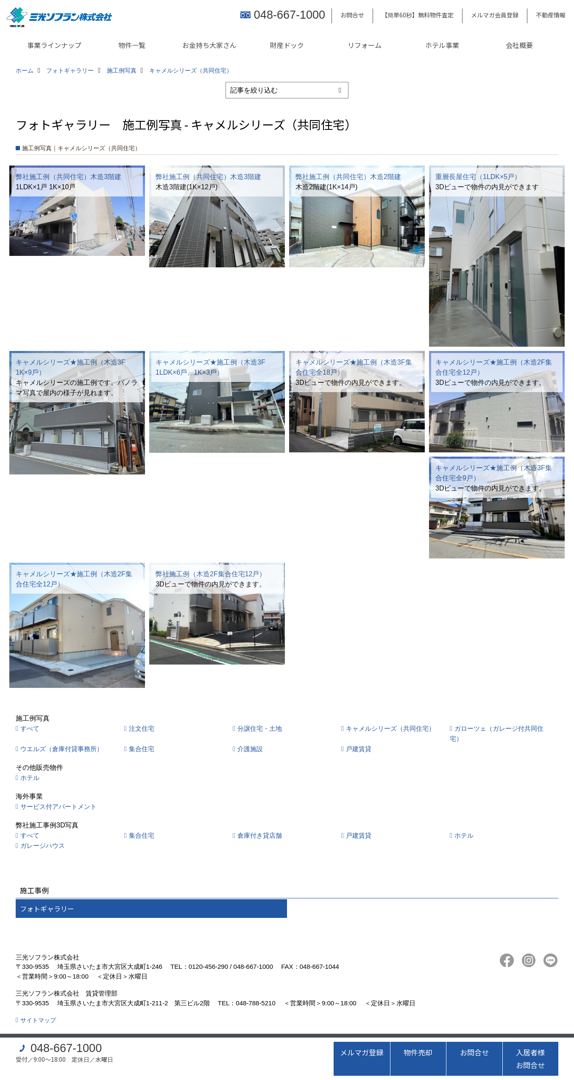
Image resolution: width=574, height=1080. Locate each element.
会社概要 (519, 45)
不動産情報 (551, 15)
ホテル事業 (442, 45)
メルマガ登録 (361, 1052)
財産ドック (287, 45)
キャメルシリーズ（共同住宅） (390, 728)
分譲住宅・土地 (259, 728)
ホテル (29, 777)
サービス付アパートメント (58, 806)
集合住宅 (141, 748)
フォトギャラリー (47, 908)
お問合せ (352, 15)
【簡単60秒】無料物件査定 (418, 15)
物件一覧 (131, 45)
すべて (29, 728)
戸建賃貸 (358, 748)
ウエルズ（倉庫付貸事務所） (61, 748)
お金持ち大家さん (209, 45)
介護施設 (250, 748)
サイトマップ (38, 1020)
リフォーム (365, 45)
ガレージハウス (42, 845)
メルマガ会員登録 (494, 15)
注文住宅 (141, 728)
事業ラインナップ (54, 45)
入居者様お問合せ (530, 1058)
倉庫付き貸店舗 (259, 835)
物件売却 (418, 1052)
